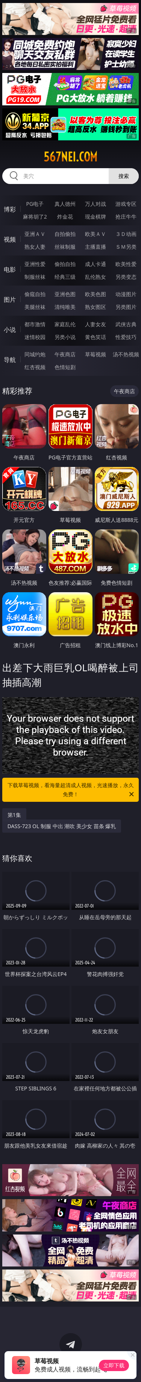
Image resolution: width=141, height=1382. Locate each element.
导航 (10, 360)
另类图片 (125, 306)
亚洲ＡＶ (34, 233)
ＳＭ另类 (125, 246)
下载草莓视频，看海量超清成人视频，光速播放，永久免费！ (71, 790)
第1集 (14, 814)
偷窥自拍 (34, 294)
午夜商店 (65, 354)
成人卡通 (95, 264)
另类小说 (65, 337)
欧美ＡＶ (95, 233)
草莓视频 (95, 354)
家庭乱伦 (65, 324)
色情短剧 (65, 367)
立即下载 (113, 1365)
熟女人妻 (34, 246)
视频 (10, 239)
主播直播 (95, 246)
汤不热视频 (126, 354)
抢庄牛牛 (125, 216)
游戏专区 (125, 203)
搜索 (123, 175)
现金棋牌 (95, 216)
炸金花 (65, 216)
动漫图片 (125, 294)
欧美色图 (95, 294)
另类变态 (125, 276)
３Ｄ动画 (125, 233)
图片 (10, 299)
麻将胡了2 (35, 216)
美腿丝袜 (34, 306)
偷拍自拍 (65, 264)
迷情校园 (34, 337)
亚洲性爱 (34, 264)
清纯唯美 (65, 306)
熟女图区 (95, 306)
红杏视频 (34, 367)
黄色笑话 (95, 337)
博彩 (10, 209)
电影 (10, 269)
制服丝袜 (34, 276)
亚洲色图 (65, 294)
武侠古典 (125, 324)
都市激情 (34, 324)
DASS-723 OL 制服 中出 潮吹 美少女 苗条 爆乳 (62, 826)
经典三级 (65, 276)
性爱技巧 (125, 337)
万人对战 (95, 203)
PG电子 (35, 203)
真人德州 (65, 203)
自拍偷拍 (65, 233)
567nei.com (70, 156)
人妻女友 (95, 324)
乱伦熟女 (95, 276)
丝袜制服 (65, 246)
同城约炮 (34, 354)
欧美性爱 (125, 264)
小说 (10, 329)
